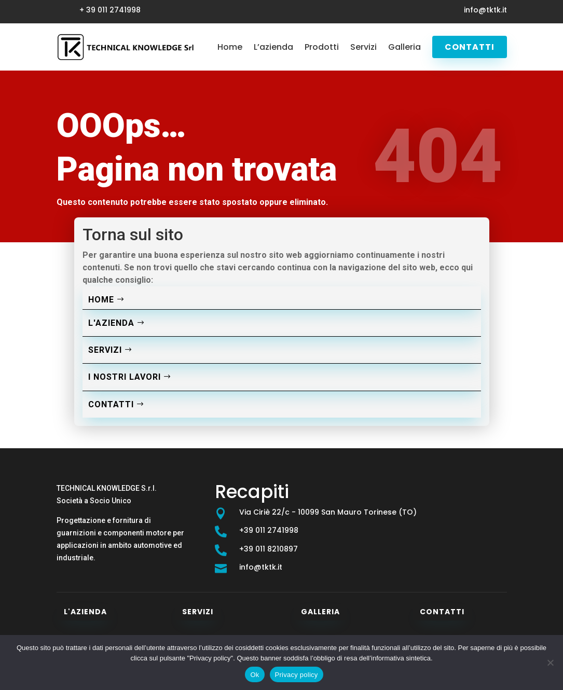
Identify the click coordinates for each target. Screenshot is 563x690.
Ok (254, 675)
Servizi (363, 47)
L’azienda (273, 47)
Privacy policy (296, 675)
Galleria (404, 47)
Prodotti (322, 47)
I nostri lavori (124, 377)
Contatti (470, 47)
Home (229, 47)
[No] (550, 662)
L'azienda (111, 323)
